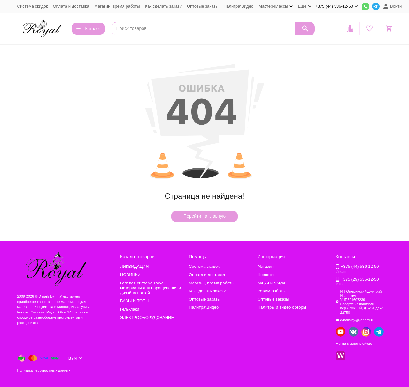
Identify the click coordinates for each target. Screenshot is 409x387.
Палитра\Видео (238, 6)
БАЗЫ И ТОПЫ (134, 300)
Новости (266, 274)
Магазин (266, 266)
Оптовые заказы (203, 6)
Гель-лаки (129, 309)
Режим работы (272, 291)
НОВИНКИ (130, 274)
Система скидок (32, 6)
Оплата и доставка (71, 6)
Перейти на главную (204, 216)
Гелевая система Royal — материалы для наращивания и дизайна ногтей (150, 288)
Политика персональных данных (44, 370)
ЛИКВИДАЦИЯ (134, 266)
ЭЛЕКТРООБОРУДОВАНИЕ (147, 317)
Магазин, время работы (117, 6)
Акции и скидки (272, 283)
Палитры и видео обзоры (282, 307)
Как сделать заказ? (163, 6)
